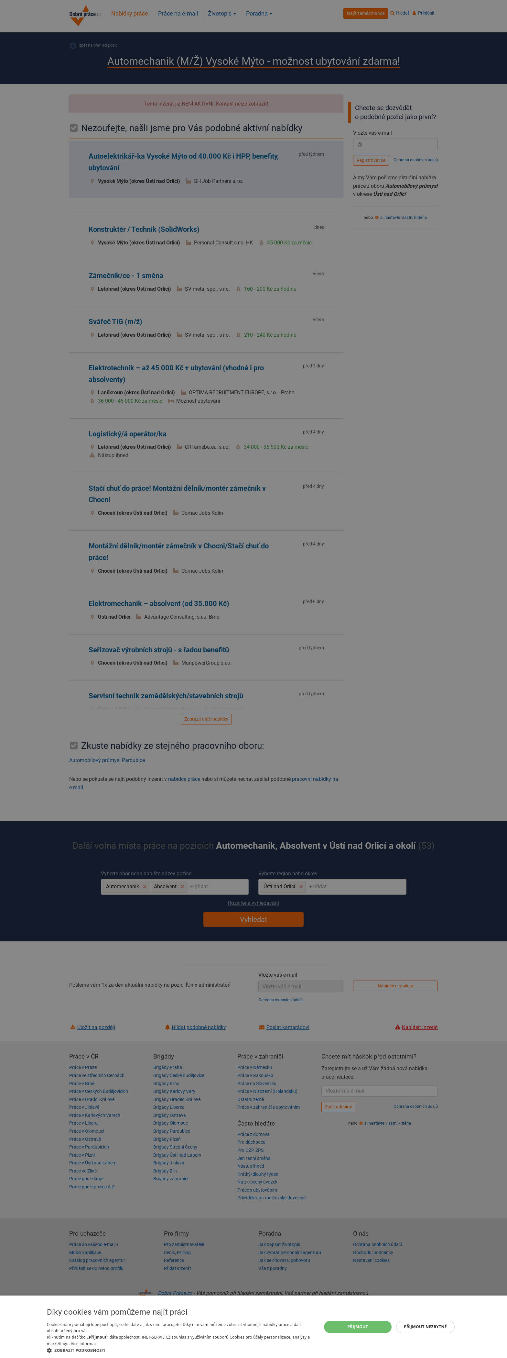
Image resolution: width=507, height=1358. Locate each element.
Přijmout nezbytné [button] (425, 1327)
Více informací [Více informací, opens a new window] (84, 1343)
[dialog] (253, 1327)
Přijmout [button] (358, 1327)
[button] (180, 1350)
